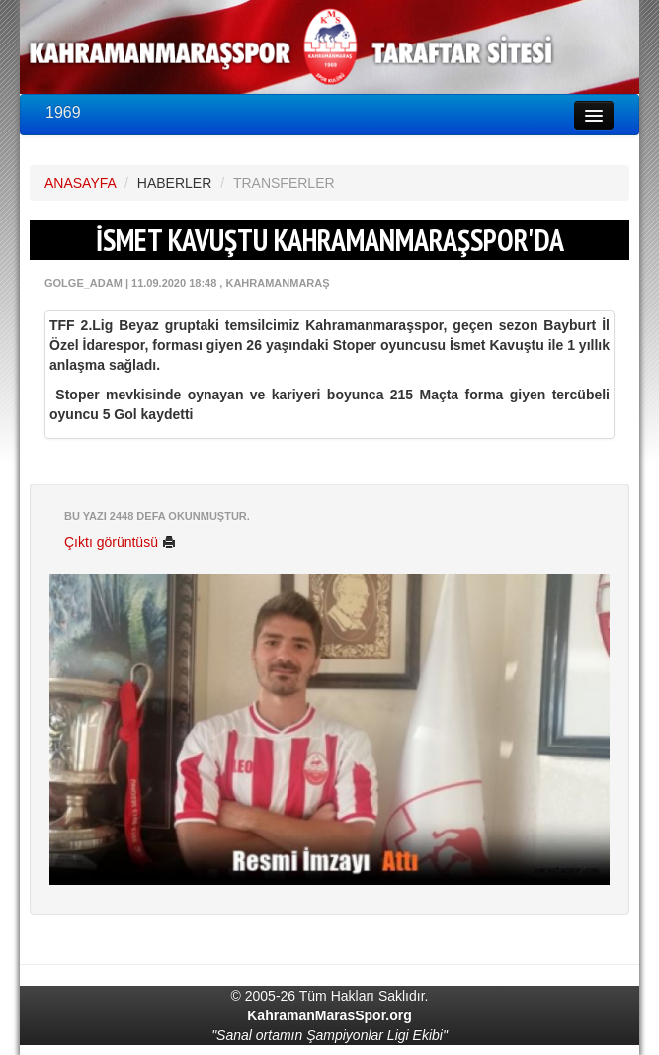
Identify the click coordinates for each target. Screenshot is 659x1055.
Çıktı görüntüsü (120, 542)
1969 (63, 112)
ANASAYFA (80, 183)
